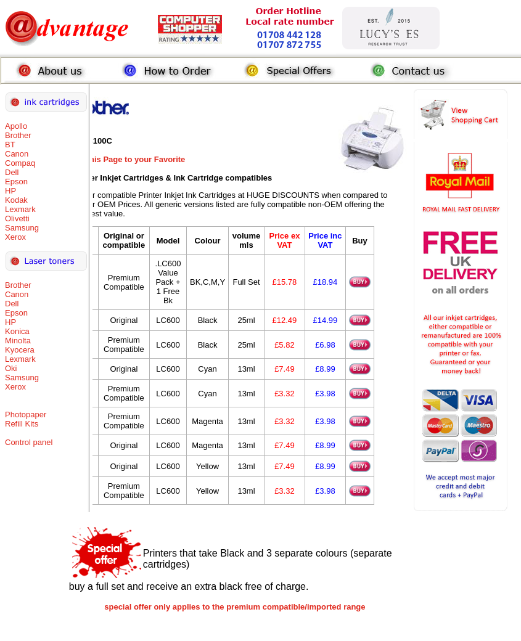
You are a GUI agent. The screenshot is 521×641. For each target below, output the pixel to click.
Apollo (16, 126)
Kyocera (20, 349)
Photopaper (25, 414)
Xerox (15, 237)
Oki (11, 368)
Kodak (16, 200)
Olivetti (17, 218)
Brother (18, 135)
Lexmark (20, 209)
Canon (16, 153)
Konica (17, 331)
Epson (16, 181)
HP (10, 190)
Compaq (20, 163)
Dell (11, 172)
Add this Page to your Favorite (127, 159)
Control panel (28, 442)
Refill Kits (21, 423)
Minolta (18, 340)
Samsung (22, 227)
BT (10, 144)
